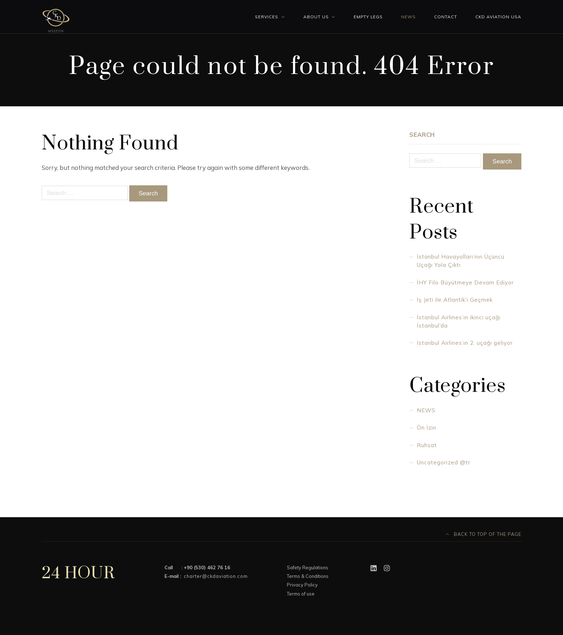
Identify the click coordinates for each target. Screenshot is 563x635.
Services (266, 16)
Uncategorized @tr (443, 462)
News (408, 16)
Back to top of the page (484, 534)
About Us (316, 16)
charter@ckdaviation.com (216, 576)
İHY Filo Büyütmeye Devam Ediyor (465, 282)
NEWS (426, 410)
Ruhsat (427, 445)
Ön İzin (426, 427)
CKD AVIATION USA (498, 16)
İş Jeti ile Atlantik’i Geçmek (455, 299)
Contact (445, 16)
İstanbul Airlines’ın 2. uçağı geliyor (465, 342)
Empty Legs (368, 16)
